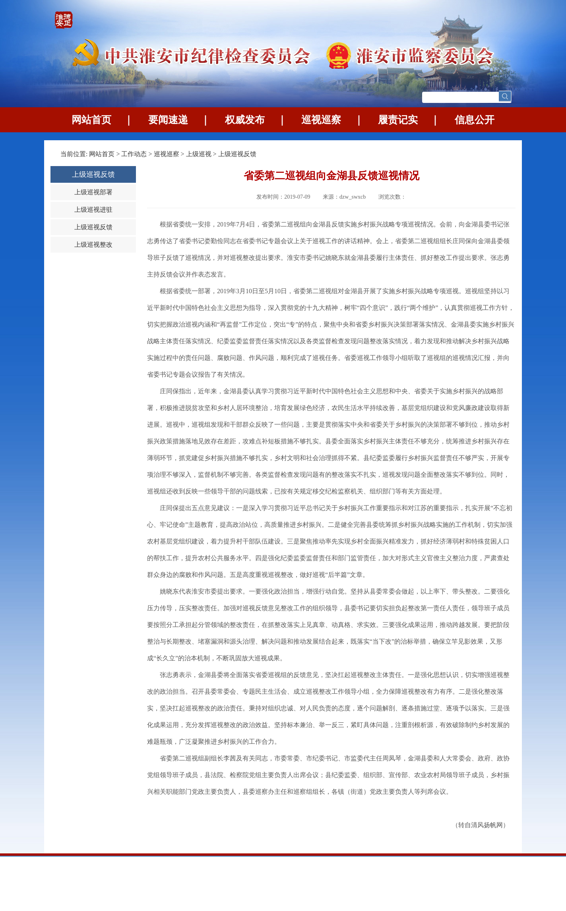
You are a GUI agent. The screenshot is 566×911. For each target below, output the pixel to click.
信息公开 (474, 119)
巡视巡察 (321, 119)
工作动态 (134, 154)
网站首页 (91, 119)
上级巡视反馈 (237, 154)
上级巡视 (198, 154)
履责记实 (398, 119)
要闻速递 (168, 119)
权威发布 (245, 119)
